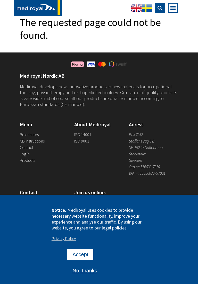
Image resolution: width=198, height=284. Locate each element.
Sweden (135, 160)
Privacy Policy (64, 241)
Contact (26, 147)
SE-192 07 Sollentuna (146, 147)
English (136, 8)
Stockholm (137, 153)
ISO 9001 (81, 141)
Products (27, 160)
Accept (80, 257)
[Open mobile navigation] (173, 8)
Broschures (29, 134)
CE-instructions (32, 141)
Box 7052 (136, 134)
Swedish (147, 8)
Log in (25, 153)
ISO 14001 (82, 134)
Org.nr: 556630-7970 (144, 166)
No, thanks (84, 273)
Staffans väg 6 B (141, 141)
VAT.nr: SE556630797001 (147, 173)
